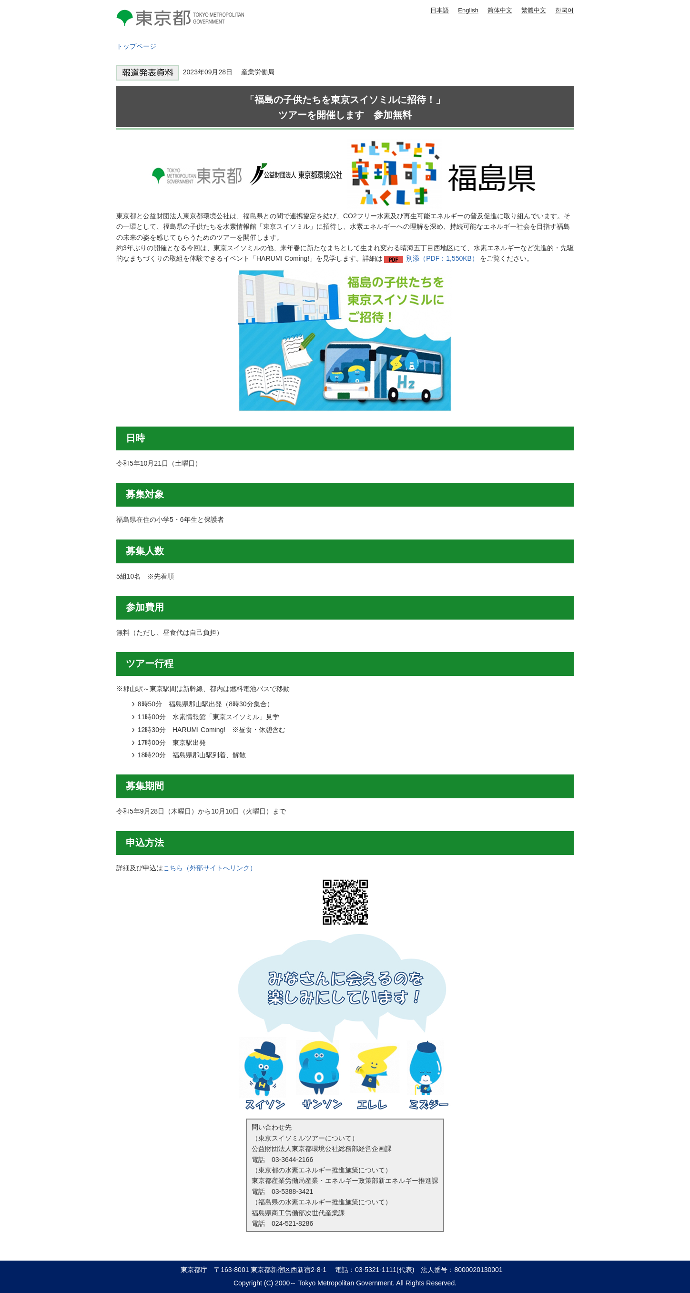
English (468, 10)
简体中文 (499, 10)
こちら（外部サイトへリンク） (209, 868)
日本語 (439, 10)
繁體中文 (533, 10)
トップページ (136, 46)
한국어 (564, 10)
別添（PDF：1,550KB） (442, 258)
